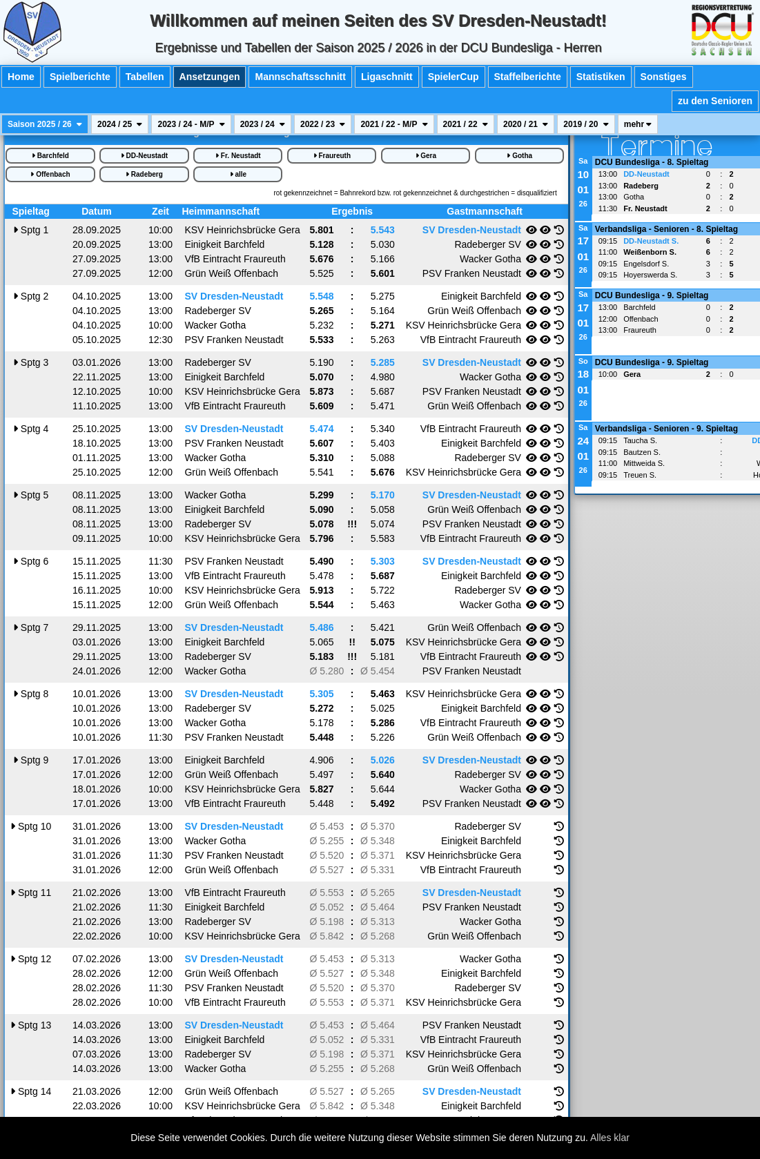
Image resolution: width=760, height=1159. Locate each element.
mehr (638, 124)
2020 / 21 (525, 124)
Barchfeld (50, 155)
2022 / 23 (322, 124)
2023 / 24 (262, 124)
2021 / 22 (465, 124)
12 (30, 958)
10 (30, 826)
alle (238, 174)
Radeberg (144, 174)
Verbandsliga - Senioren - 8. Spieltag (666, 229)
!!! (352, 523)
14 (30, 1091)
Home (21, 76)
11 (30, 892)
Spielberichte (80, 76)
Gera (426, 155)
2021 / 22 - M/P (393, 124)
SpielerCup (453, 76)
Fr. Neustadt (238, 155)
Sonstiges (664, 76)
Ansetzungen (209, 76)
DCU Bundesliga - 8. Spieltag (652, 162)
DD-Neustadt (144, 155)
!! (352, 641)
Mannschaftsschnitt (300, 76)
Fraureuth (332, 155)
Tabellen (145, 76)
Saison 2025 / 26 (45, 124)
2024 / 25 (119, 124)
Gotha (519, 155)
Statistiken (600, 76)
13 (30, 1025)
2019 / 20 (585, 124)
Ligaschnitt (387, 76)
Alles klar (610, 1137)
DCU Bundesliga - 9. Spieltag (652, 295)
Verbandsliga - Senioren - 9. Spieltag (666, 429)
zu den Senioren (715, 100)
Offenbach (50, 174)
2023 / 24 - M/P (190, 124)
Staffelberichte (527, 76)
